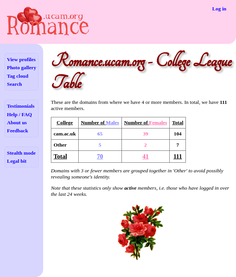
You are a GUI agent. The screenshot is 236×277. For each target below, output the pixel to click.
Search (14, 84)
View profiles (21, 59)
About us (17, 122)
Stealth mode (21, 153)
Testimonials (20, 106)
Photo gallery (21, 67)
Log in (219, 9)
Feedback (17, 130)
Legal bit (17, 161)
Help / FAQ (19, 114)
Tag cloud (17, 76)
